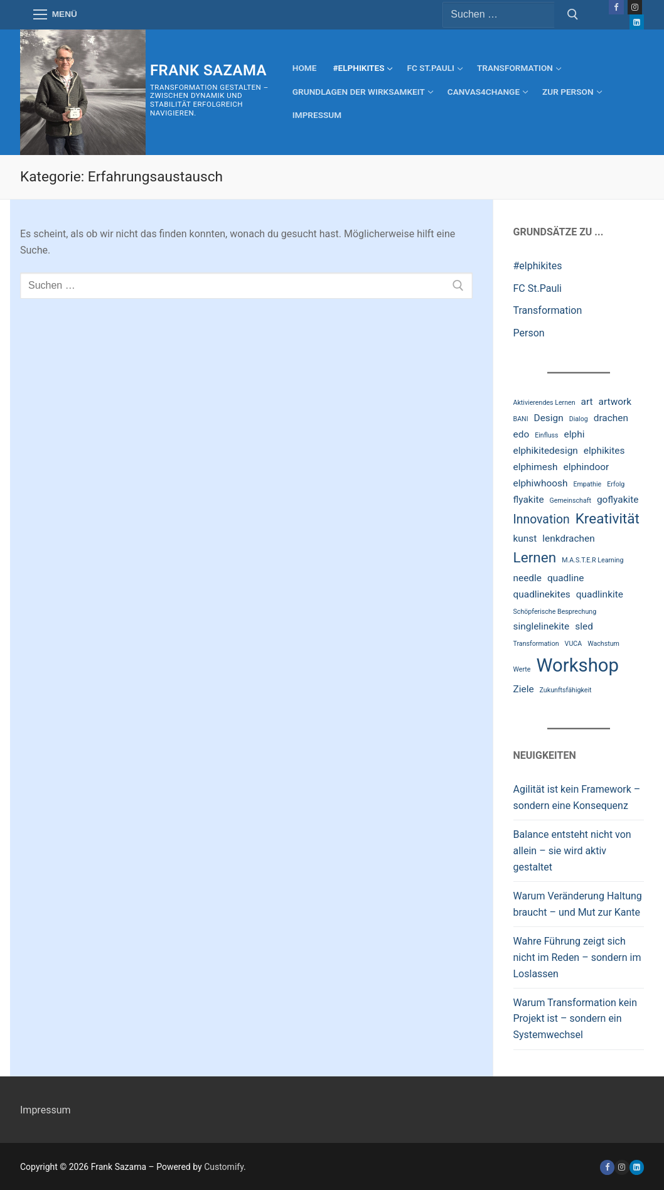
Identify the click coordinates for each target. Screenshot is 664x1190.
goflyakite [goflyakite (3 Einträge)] (618, 499)
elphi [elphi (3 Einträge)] (574, 434)
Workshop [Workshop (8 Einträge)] (577, 665)
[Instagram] (635, 7)
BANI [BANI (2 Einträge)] (520, 419)
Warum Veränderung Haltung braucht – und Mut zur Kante (577, 904)
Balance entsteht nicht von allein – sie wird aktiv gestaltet (572, 850)
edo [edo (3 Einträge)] (521, 434)
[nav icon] (55, 15)
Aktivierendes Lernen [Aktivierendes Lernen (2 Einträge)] (544, 403)
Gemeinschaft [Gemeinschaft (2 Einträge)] (570, 500)
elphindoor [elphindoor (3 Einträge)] (586, 467)
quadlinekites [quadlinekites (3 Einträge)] (541, 594)
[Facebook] (616, 7)
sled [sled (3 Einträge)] (584, 626)
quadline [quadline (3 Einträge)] (565, 578)
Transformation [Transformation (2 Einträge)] (536, 644)
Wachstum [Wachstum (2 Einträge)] (603, 644)
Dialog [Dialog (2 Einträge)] (578, 419)
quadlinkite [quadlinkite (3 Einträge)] (599, 594)
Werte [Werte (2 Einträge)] (522, 669)
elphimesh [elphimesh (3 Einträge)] (535, 467)
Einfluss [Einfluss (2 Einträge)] (546, 435)
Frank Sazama (208, 70)
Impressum (45, 1110)
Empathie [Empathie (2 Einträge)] (587, 484)
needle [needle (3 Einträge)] (527, 578)
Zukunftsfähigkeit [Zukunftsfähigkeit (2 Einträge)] (566, 690)
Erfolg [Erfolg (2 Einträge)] (615, 484)
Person (529, 333)
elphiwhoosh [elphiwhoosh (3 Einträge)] (540, 483)
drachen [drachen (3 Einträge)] (611, 418)
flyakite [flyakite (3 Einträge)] (528, 499)
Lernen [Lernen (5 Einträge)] (535, 557)
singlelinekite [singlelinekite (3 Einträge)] (541, 626)
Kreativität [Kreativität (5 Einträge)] (608, 518)
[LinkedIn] (636, 21)
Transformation (547, 310)
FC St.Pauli (537, 288)
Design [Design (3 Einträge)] (549, 418)
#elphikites (537, 266)
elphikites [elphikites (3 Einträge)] (604, 450)
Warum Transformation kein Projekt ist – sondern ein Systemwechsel (575, 1019)
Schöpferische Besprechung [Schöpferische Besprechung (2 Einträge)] (555, 612)
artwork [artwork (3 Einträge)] (615, 401)
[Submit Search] (572, 15)
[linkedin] (636, 1167)
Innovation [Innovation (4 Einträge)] (541, 519)
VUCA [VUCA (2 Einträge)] (573, 644)
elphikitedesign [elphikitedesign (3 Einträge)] (545, 450)
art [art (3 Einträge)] (587, 401)
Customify (224, 1167)
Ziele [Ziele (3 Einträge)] (523, 689)
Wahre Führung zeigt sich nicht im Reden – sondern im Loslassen (577, 957)
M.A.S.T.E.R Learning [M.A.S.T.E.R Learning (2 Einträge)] (592, 560)
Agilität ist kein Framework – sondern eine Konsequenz (577, 797)
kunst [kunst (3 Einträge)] (525, 538)
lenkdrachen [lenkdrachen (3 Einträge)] (568, 538)
